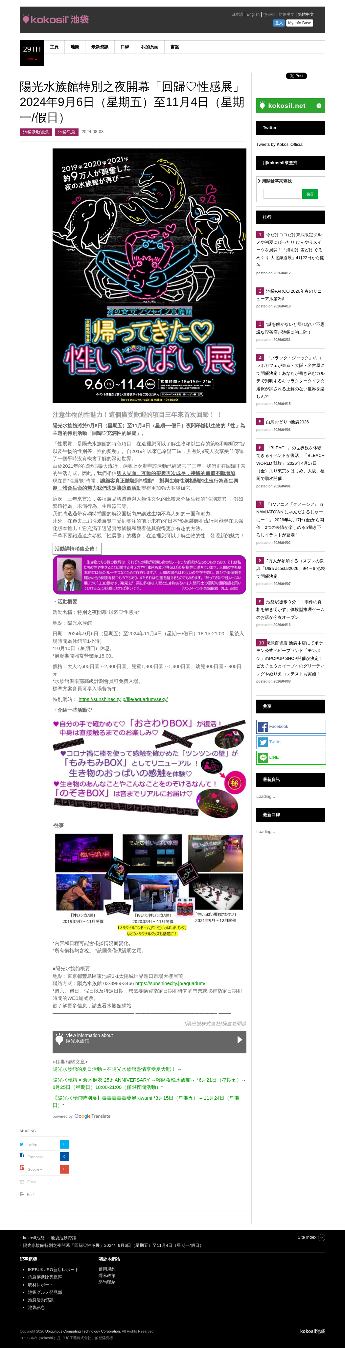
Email (31, 1182)
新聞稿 (239, 1023)
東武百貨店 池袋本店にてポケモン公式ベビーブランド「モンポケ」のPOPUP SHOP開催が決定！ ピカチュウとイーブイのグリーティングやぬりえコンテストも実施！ (291, 658)
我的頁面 (149, 46)
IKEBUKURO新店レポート (53, 1269)
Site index (307, 1237)
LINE (268, 758)
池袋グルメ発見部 (45, 1292)
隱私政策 (107, 1275)
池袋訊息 (66, 132)
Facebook (35, 1157)
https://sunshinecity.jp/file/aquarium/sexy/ (123, 699)
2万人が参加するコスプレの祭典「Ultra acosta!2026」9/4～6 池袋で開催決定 (290, 568)
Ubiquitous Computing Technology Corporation (82, 1331)
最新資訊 (99, 46)
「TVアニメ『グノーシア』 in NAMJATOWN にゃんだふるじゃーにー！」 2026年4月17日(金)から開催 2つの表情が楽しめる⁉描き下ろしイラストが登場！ (290, 520)
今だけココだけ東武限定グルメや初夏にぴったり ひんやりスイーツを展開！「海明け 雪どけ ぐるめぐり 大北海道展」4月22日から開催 (290, 250)
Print (30, 1194)
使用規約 (107, 1269)
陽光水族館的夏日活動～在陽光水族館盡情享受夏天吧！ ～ (117, 1069)
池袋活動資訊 (36, 132)
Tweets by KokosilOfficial (280, 144)
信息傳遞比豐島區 (45, 1277)
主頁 (54, 46)
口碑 (125, 46)
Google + (35, 1169)
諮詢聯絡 (107, 1282)
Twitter (32, 1144)
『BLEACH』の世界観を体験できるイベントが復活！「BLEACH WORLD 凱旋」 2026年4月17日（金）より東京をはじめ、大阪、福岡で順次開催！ (290, 463)
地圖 (75, 46)
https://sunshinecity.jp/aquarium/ (170, 983)
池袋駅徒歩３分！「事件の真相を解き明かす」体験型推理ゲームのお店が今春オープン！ (290, 609)
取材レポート (41, 1284)
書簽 (175, 46)
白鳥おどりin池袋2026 (287, 421)
